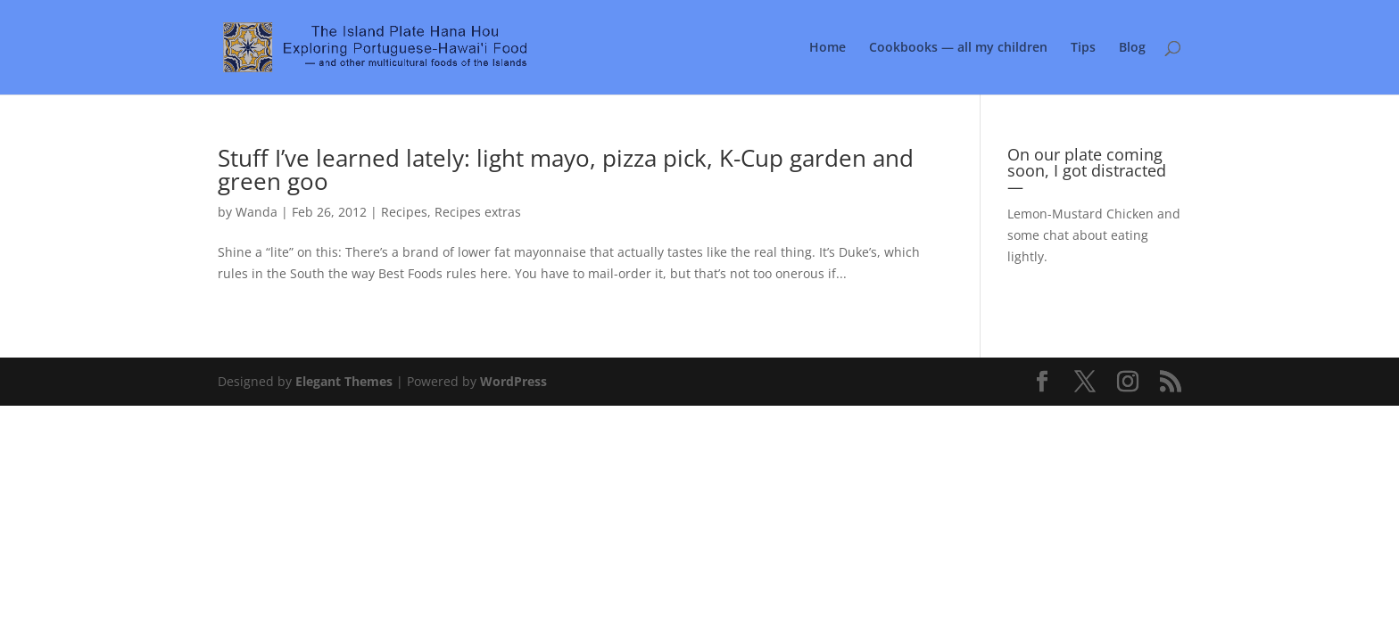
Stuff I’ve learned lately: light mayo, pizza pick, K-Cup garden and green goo (566, 169)
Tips (1083, 48)
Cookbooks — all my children (958, 48)
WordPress (513, 381)
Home (827, 48)
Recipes (404, 211)
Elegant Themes (344, 381)
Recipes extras (478, 211)
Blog (1132, 48)
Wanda (256, 211)
